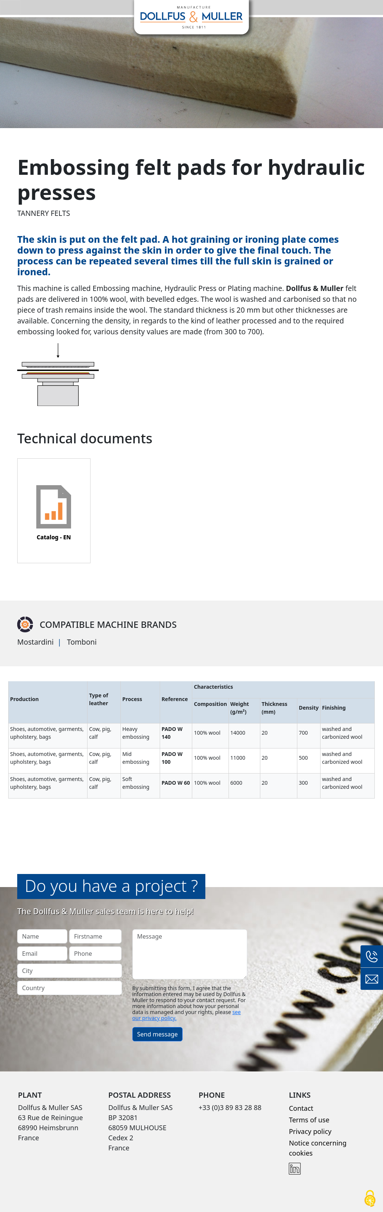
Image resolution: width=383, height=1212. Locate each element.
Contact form (372, 979)
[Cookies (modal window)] (370, 1199)
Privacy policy (310, 1131)
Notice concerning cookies (317, 1147)
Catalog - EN (54, 537)
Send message (157, 1034)
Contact (301, 1108)
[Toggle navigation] (10, 7)
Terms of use (309, 1119)
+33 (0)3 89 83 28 (372, 956)
